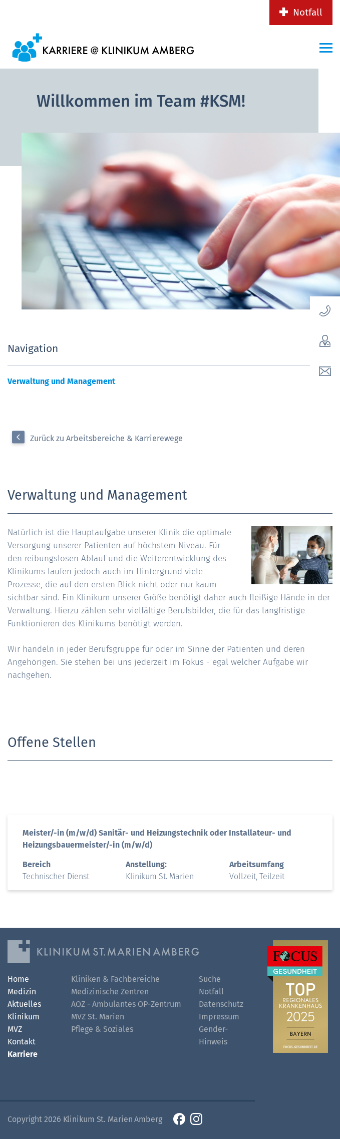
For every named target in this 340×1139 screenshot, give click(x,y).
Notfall (307, 12)
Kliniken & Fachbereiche (115, 979)
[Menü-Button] (325, 48)
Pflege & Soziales (102, 1029)
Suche (210, 979)
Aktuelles (24, 1004)
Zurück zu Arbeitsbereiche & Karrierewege (106, 438)
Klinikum (24, 1016)
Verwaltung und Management (61, 381)
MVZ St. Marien (97, 1016)
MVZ (15, 1029)
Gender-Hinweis (213, 1035)
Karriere (23, 1054)
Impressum (219, 1016)
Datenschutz (221, 1004)
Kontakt (22, 1041)
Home (18, 979)
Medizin (22, 991)
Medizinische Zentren (110, 991)
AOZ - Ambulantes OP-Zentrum (126, 1004)
